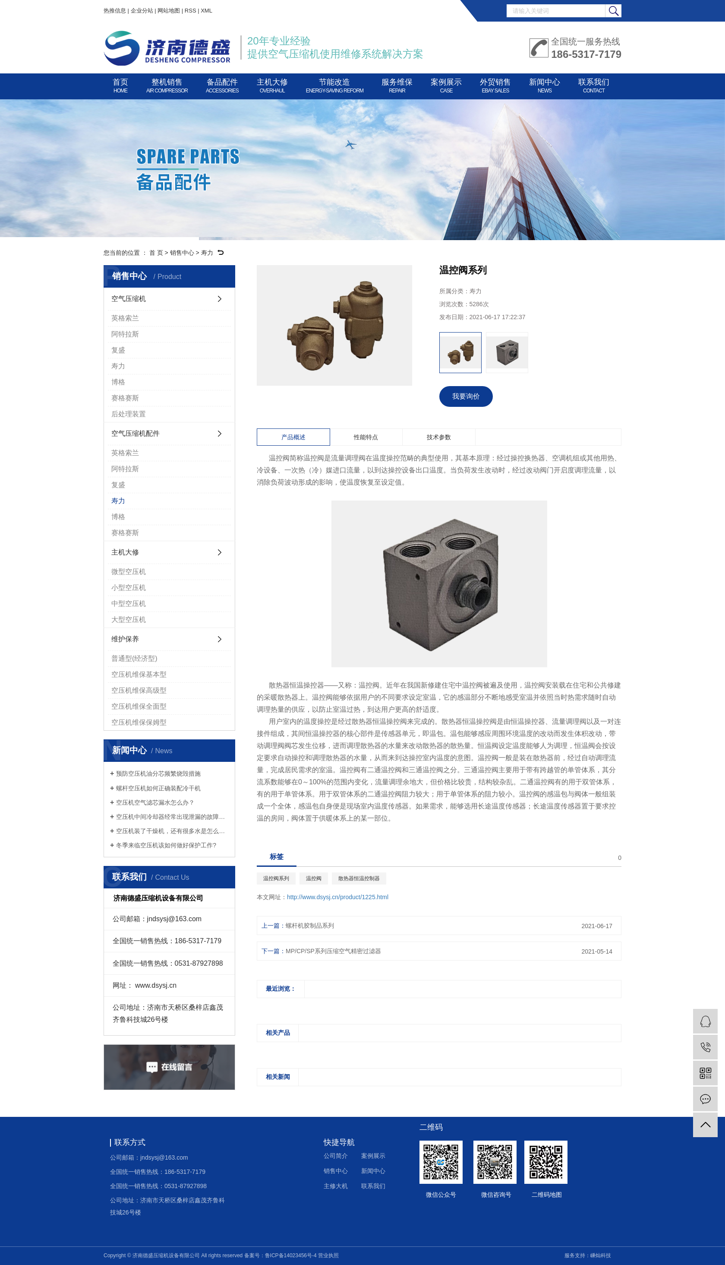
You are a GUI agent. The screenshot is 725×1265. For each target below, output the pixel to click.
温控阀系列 (276, 878)
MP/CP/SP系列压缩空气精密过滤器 (333, 951)
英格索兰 (125, 318)
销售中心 (182, 252)
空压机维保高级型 (139, 690)
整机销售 (167, 84)
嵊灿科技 (600, 1255)
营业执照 (328, 1255)
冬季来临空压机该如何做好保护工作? (166, 845)
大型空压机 (128, 619)
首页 (120, 84)
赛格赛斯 (125, 398)
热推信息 (115, 10)
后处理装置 (128, 414)
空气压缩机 (128, 298)
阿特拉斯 (125, 334)
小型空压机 (128, 587)
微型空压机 (128, 571)
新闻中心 (544, 84)
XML (206, 10)
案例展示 (446, 84)
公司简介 (336, 1155)
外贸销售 (495, 84)
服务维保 (397, 84)
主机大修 (272, 84)
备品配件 (222, 84)
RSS (190, 10)
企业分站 (142, 10)
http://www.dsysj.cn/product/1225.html (337, 897)
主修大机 (336, 1186)
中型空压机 (128, 603)
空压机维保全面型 (139, 706)
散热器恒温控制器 (359, 878)
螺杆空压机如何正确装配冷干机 (158, 788)
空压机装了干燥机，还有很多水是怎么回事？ (172, 830)
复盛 (118, 350)
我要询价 (466, 396)
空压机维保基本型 (139, 674)
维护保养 (125, 639)
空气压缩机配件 (135, 433)
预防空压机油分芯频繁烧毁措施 (158, 773)
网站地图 (169, 10)
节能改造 (334, 84)
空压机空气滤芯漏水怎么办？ (155, 802)
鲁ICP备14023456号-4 (291, 1255)
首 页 (156, 252)
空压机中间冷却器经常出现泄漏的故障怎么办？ (172, 816)
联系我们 (593, 84)
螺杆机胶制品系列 (310, 925)
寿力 (207, 252)
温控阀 (314, 878)
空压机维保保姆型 (139, 722)
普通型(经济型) (134, 658)
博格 (118, 382)
